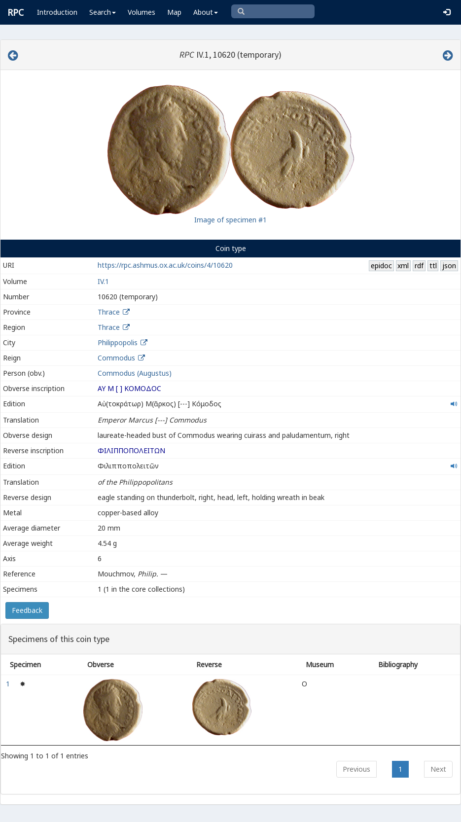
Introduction (57, 12)
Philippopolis (118, 342)
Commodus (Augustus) (135, 373)
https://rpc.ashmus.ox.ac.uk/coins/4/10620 (165, 265)
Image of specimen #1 (230, 219)
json (449, 265)
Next (438, 769)
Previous (356, 769)
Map (174, 12)
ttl (433, 265)
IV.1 (103, 281)
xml (403, 265)
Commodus (116, 357)
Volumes (141, 12)
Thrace (109, 312)
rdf (419, 265)
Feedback (27, 610)
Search (102, 12)
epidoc (381, 265)
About (205, 12)
